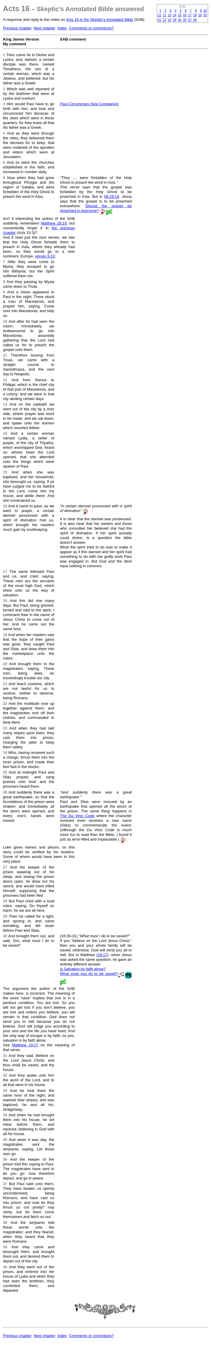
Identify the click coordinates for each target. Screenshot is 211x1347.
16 (185, 15)
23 (169, 19)
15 (179, 15)
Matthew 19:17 (25, 1045)
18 (195, 15)
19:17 (102, 955)
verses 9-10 (45, 256)
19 (200, 15)
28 (195, 19)
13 (169, 15)
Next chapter (44, 28)
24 (174, 19)
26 (185, 19)
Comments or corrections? (91, 28)
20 (205, 15)
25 (179, 19)
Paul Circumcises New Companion (89, 104)
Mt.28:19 (111, 196)
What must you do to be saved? (89, 973)
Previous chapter (17, 28)
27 (190, 19)
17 (190, 15)
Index (62, 28)
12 (164, 15)
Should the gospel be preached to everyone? (96, 208)
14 (174, 15)
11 (159, 15)
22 (164, 19)
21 (159, 19)
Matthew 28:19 (54, 223)
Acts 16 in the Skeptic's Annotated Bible (99, 19)
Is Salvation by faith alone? (82, 969)
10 (205, 10)
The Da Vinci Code (77, 816)
